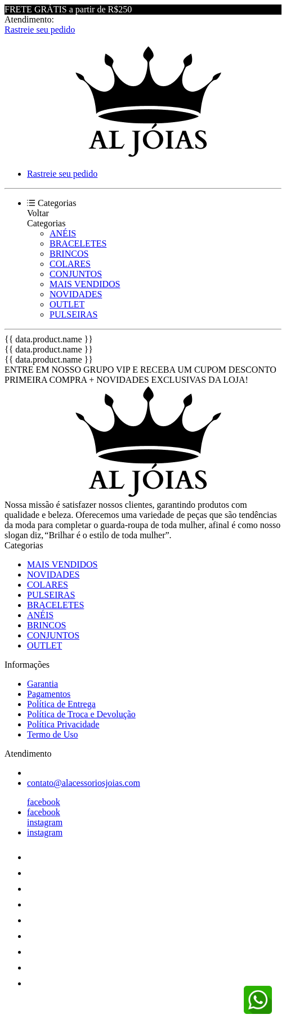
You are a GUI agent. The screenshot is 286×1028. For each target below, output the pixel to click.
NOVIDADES (76, 294)
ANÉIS (63, 233)
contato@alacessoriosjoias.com (83, 783)
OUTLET (67, 304)
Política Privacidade (63, 724)
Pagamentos (48, 694)
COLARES (70, 264)
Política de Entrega (61, 704)
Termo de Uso (52, 734)
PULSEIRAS (73, 314)
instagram (44, 822)
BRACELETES (78, 243)
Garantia (42, 684)
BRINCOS (69, 253)
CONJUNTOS (76, 274)
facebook (43, 802)
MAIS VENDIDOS (85, 284)
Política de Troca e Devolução (81, 714)
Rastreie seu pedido (40, 29)
